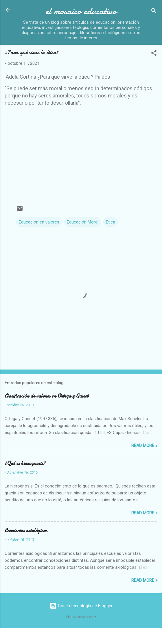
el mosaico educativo (81, 11)
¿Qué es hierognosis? (25, 463)
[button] (153, 53)
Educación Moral (82, 222)
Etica (110, 222)
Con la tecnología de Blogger (81, 605)
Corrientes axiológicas (26, 530)
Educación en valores (39, 222)
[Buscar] (153, 12)
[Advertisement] (83, 151)
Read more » (144, 445)
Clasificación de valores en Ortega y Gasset (46, 396)
